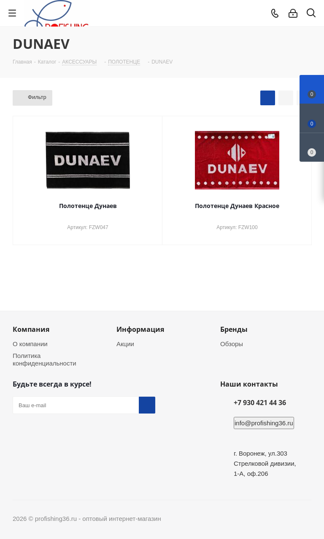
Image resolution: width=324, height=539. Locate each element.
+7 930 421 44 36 (260, 402)
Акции (125, 343)
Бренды (234, 329)
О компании (30, 343)
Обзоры (231, 343)
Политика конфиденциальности (44, 359)
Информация (140, 329)
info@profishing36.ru (264, 423)
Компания (31, 329)
